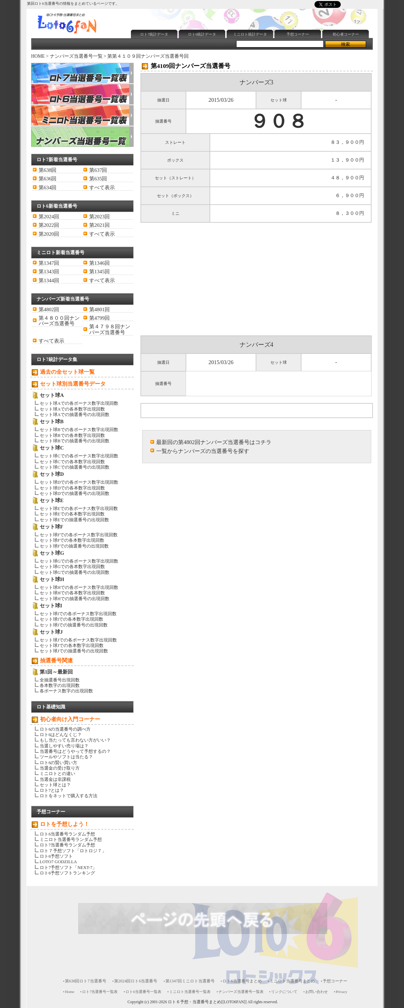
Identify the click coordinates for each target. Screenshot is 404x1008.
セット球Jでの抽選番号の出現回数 (74, 650)
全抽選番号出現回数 (60, 679)
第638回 (47, 170)
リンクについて (284, 992)
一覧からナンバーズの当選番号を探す (202, 451)
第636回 (47, 178)
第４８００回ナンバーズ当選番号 (59, 320)
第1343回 (49, 271)
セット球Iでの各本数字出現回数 (71, 619)
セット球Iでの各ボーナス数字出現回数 (78, 613)
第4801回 (99, 309)
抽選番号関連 (56, 660)
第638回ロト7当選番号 (85, 981)
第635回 (98, 178)
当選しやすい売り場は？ (64, 745)
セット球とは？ (55, 784)
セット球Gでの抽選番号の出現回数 (74, 572)
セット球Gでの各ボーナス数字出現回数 (79, 561)
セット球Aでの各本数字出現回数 (72, 409)
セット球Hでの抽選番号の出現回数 (74, 598)
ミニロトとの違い (57, 773)
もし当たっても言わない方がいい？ (75, 740)
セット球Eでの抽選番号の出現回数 (74, 519)
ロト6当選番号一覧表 (143, 992)
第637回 (98, 170)
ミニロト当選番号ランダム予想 (71, 839)
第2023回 (99, 216)
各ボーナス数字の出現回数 (66, 690)
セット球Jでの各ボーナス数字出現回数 (78, 640)
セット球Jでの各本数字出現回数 (72, 645)
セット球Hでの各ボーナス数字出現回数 (79, 587)
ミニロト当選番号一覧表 (190, 992)
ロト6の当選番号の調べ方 (65, 729)
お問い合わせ (316, 992)
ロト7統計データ (154, 34)
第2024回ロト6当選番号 (136, 981)
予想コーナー (297, 34)
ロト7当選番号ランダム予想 (67, 844)
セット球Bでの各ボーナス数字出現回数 (79, 429)
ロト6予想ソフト (56, 856)
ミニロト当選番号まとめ (292, 981)
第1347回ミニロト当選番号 (190, 981)
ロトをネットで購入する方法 (68, 795)
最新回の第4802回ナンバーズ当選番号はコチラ (213, 442)
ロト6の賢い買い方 (58, 762)
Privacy (341, 992)
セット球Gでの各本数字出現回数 (72, 566)
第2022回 (49, 225)
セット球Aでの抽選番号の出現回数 (74, 414)
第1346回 (99, 263)
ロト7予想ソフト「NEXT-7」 (68, 867)
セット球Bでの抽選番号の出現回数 (74, 440)
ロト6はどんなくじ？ (61, 734)
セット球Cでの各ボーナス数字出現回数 (79, 455)
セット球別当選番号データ (73, 384)
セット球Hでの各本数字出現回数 (72, 592)
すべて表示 (102, 187)
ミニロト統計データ (250, 34)
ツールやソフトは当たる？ (66, 756)
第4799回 (99, 318)
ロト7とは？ (52, 790)
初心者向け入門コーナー (70, 719)
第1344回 (49, 280)
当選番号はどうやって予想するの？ (75, 751)
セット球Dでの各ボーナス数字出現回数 (79, 482)
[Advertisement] (253, 11)
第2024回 (49, 216)
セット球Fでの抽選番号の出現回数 (74, 546)
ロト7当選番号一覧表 (100, 992)
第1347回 (49, 263)
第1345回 (99, 271)
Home (69, 992)
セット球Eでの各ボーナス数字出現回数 (79, 508)
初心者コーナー (346, 34)
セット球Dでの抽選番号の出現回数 (74, 493)
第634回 (47, 187)
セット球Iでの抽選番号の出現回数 (74, 624)
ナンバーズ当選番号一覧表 (241, 992)
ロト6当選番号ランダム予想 (67, 834)
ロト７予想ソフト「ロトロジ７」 (73, 850)
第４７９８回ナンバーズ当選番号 (109, 329)
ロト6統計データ (202, 34)
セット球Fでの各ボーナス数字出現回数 (79, 534)
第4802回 (49, 309)
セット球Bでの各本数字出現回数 (72, 435)
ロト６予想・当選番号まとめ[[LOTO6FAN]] (207, 1002)
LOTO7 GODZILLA (58, 861)
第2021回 (99, 225)
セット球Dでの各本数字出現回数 (72, 488)
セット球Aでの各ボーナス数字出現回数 (79, 403)
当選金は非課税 (55, 779)
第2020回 (49, 234)
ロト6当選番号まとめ (242, 981)
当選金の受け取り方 (60, 768)
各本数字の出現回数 (60, 685)
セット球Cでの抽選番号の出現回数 (74, 467)
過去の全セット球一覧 (67, 372)
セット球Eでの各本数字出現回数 (72, 513)
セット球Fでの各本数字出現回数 (72, 540)
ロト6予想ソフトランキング (67, 872)
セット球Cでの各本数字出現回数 (72, 461)
